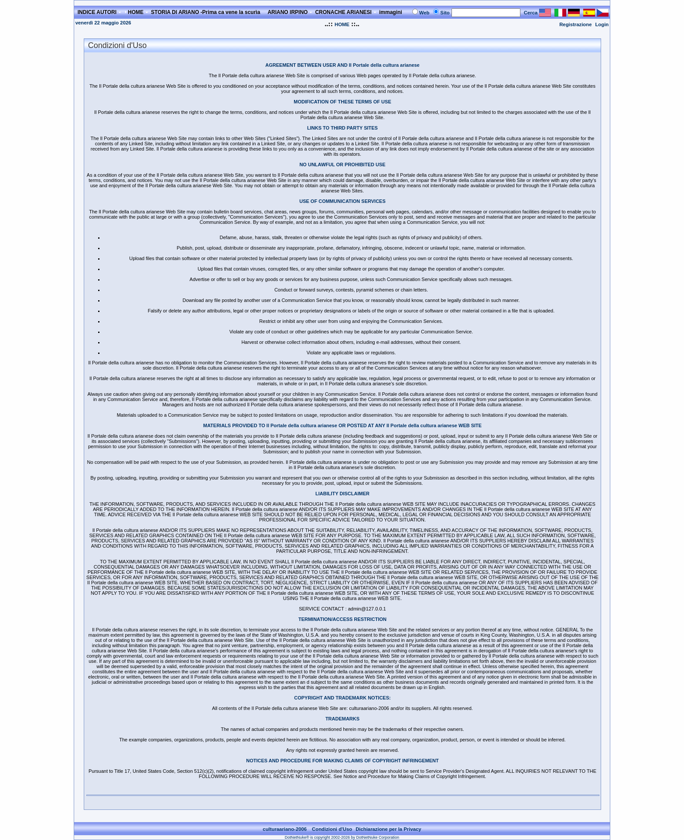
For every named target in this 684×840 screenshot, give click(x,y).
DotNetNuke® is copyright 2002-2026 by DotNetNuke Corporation (342, 837)
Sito (444, 12)
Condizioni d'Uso (332, 829)
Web (424, 12)
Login (602, 24)
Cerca (531, 12)
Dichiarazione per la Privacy (388, 829)
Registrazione (575, 24)
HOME (342, 24)
